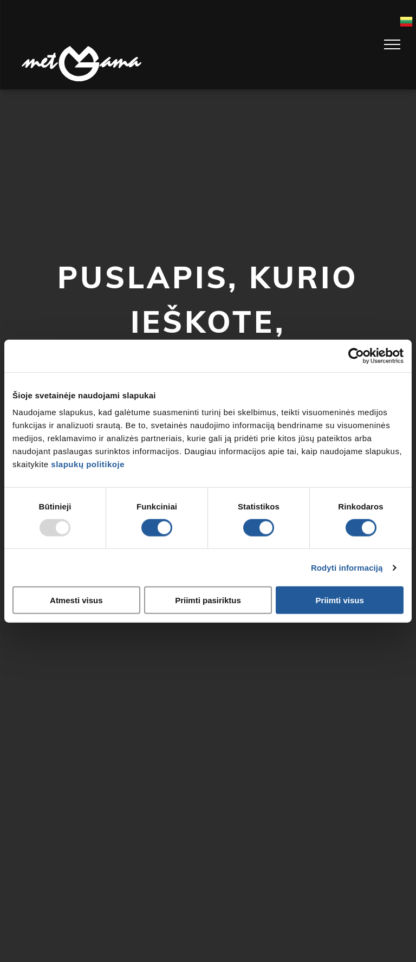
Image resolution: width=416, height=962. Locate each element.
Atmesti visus (76, 600)
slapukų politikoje (88, 464)
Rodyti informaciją (347, 567)
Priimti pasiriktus (208, 600)
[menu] (392, 44)
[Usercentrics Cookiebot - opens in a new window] (356, 355)
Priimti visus (340, 600)
